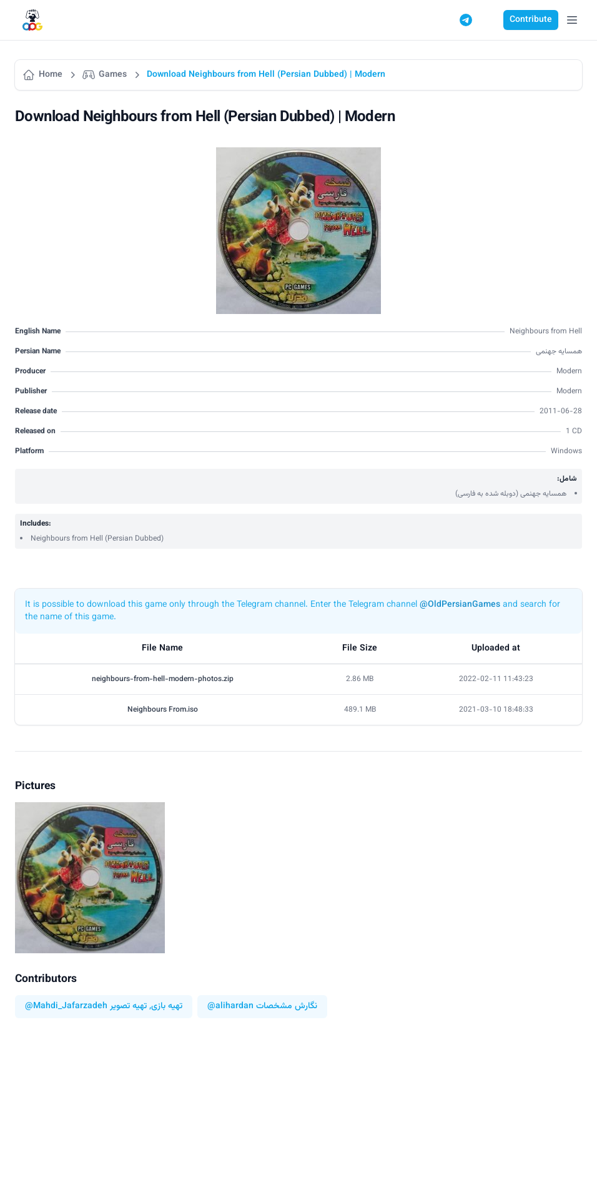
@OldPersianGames (460, 605)
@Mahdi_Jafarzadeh (66, 1006)
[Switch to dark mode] (490, 20)
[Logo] (32, 20)
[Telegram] (466, 20)
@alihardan (230, 1006)
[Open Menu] (572, 20)
